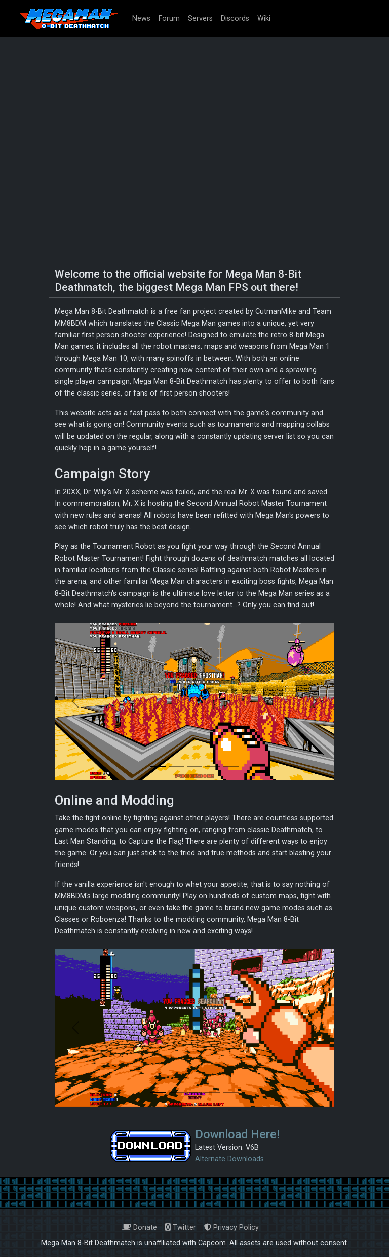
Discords (235, 18)
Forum (169, 18)
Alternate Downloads (229, 1159)
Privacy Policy (231, 1227)
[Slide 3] (194, 766)
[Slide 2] (176, 766)
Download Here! (237, 1134)
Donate (139, 1227)
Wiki (263, 18)
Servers (200, 18)
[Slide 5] (231, 766)
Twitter (180, 1227)
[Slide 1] (158, 766)
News (141, 18)
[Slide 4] (212, 766)
